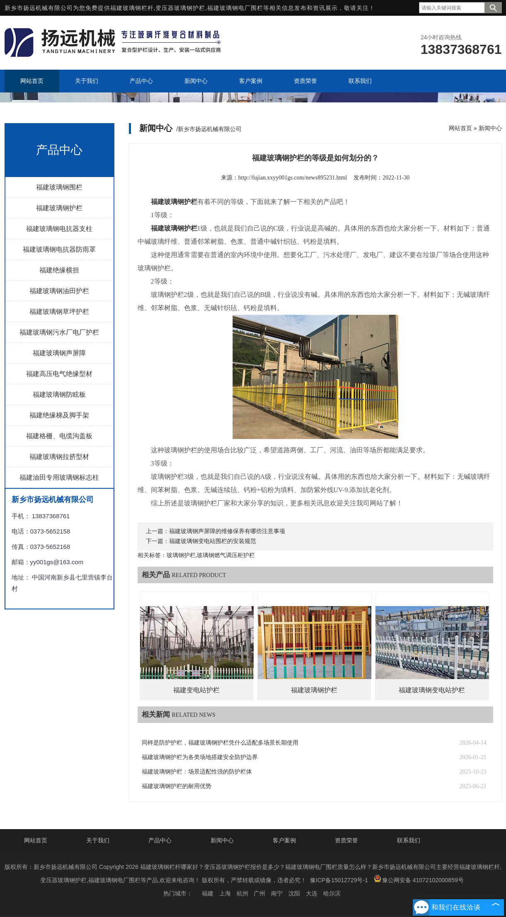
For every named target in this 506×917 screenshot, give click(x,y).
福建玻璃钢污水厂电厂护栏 (59, 332)
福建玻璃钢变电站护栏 (432, 690)
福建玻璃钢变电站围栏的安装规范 (212, 541)
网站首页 (460, 128)
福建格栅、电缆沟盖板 (59, 435)
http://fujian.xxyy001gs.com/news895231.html (292, 178)
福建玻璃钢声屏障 (59, 353)
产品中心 (160, 840)
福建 (207, 893)
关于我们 (97, 840)
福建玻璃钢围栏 (59, 187)
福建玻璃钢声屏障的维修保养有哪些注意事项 (227, 531)
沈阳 (294, 893)
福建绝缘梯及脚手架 (59, 415)
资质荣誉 (346, 840)
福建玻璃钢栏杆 (132, 8)
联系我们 (408, 840)
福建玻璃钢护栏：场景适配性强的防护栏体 (197, 772)
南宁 (277, 893)
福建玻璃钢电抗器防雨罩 (59, 249)
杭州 (242, 893)
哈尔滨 (332, 893)
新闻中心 (490, 128)
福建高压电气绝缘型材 (59, 373)
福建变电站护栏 (196, 690)
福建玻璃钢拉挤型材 (59, 456)
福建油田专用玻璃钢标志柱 (59, 477)
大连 (311, 893)
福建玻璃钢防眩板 (59, 394)
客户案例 (284, 840)
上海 (225, 893)
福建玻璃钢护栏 (59, 207)
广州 (259, 893)
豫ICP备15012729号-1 (339, 880)
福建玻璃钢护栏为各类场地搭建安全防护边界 (200, 757)
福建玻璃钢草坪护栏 (59, 311)
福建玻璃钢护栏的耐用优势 (176, 786)
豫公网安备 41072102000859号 (419, 879)
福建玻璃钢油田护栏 (59, 290)
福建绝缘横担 (59, 270)
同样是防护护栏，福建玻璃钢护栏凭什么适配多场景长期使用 (220, 743)
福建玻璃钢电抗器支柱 (59, 228)
